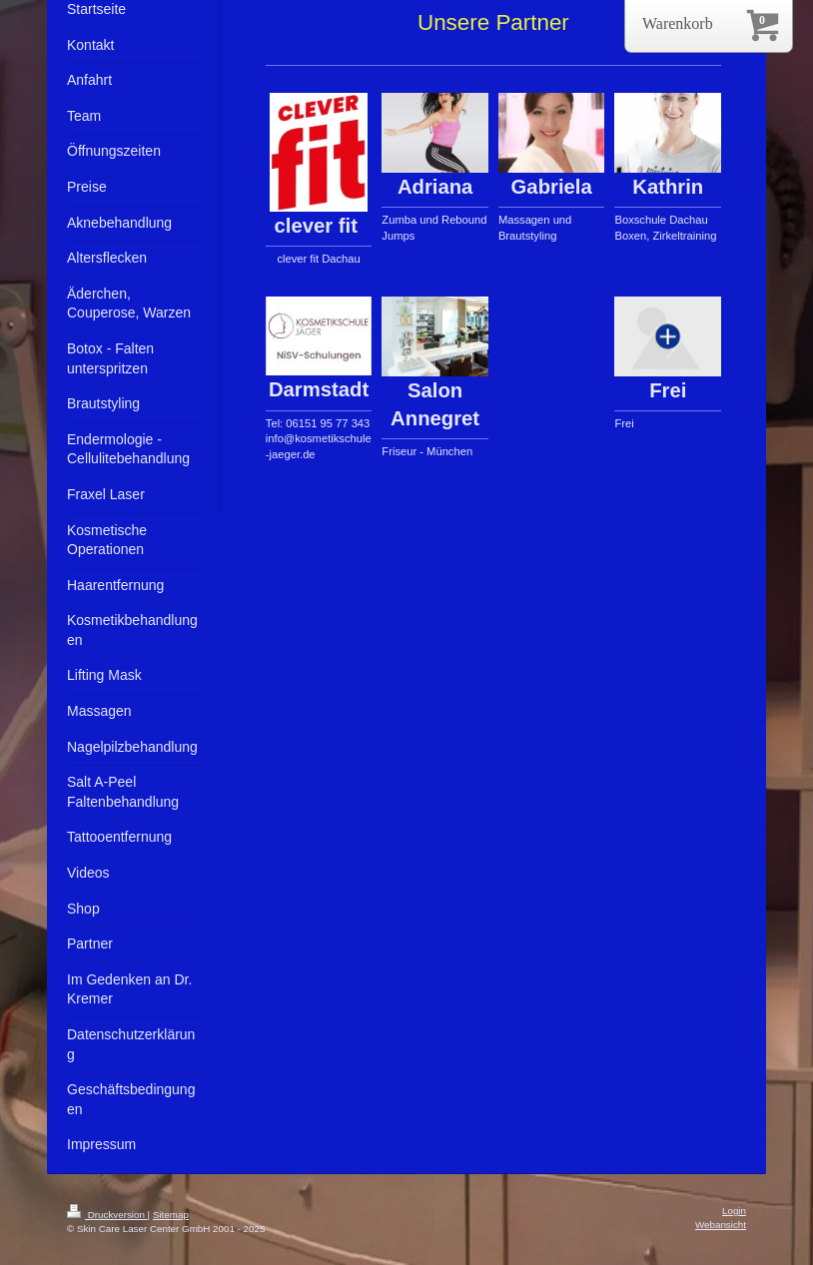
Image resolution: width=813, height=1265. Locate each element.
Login (734, 1210)
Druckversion (107, 1214)
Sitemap (171, 1214)
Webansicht (720, 1224)
